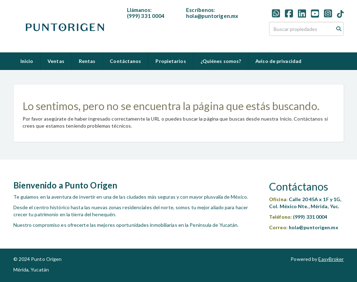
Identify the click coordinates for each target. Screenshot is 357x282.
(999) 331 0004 (146, 16)
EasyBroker (331, 259)
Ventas (55, 61)
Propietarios (170, 61)
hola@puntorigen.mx (212, 16)
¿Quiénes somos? (220, 61)
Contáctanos (125, 61)
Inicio (26, 61)
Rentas (87, 61)
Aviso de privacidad (278, 61)
